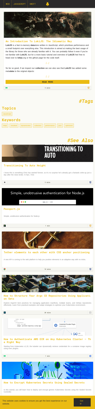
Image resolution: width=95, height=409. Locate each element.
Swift (33, 4)
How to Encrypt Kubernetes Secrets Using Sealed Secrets (44, 382)
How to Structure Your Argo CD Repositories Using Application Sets (47, 297)
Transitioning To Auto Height (25, 165)
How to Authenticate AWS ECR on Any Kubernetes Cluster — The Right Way (47, 340)
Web (8, 4)
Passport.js (12, 208)
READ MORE (47, 82)
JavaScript (19, 4)
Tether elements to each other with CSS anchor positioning (47, 252)
